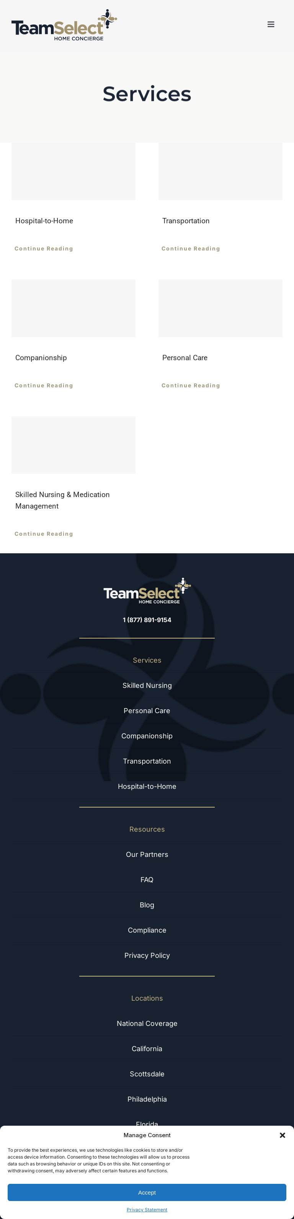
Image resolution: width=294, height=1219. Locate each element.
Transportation (186, 220)
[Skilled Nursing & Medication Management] (73, 445)
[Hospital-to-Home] (73, 171)
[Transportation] (220, 171)
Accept (147, 1192)
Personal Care (184, 357)
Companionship (41, 357)
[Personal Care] (220, 308)
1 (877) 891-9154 (147, 620)
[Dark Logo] (64, 12)
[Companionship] (73, 308)
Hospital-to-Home (44, 220)
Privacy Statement (147, 1209)
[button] (282, 1135)
